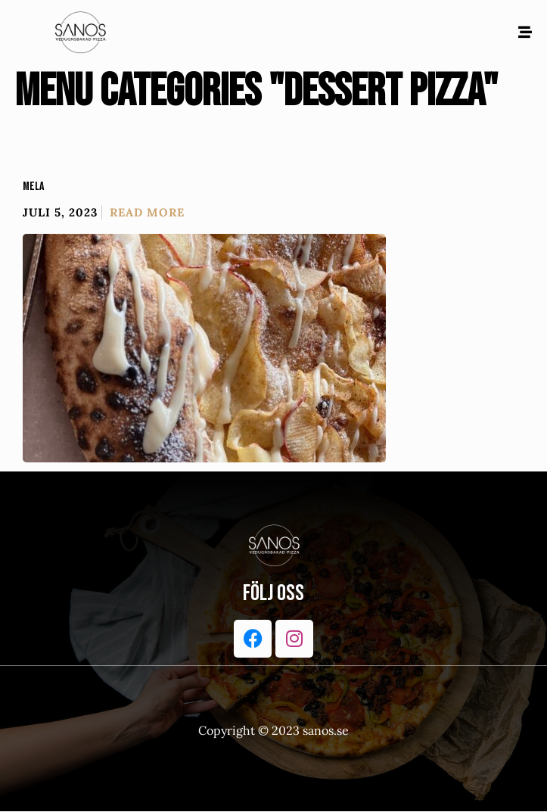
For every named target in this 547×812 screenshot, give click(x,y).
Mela (33, 186)
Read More (147, 212)
